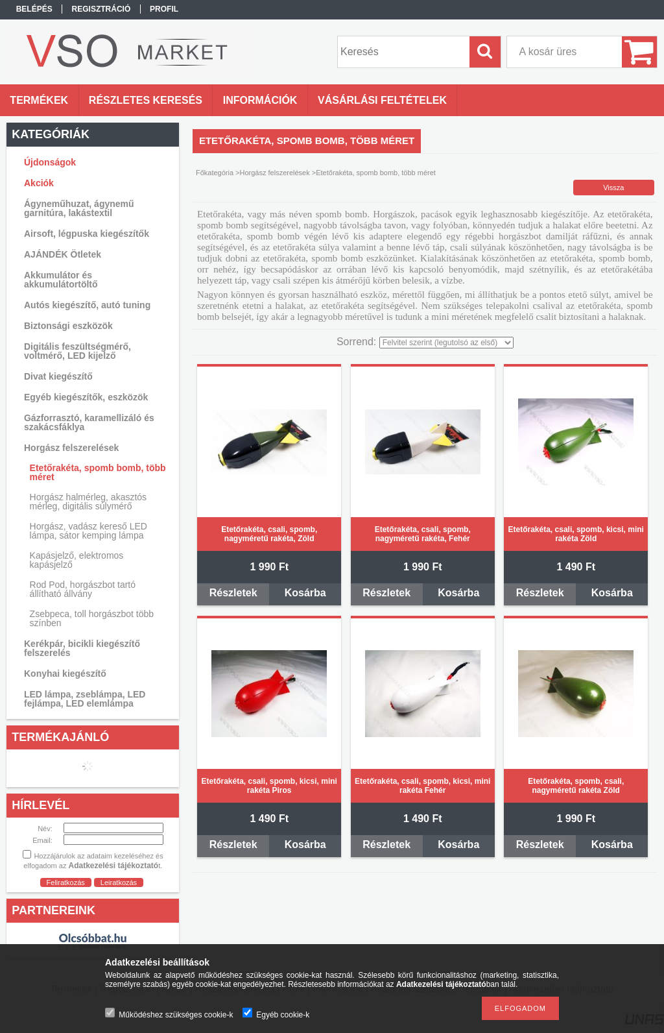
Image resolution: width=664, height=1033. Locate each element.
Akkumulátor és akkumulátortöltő (61, 279)
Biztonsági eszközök (68, 326)
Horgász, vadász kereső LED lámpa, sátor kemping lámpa (88, 531)
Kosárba (305, 592)
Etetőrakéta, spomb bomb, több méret (98, 472)
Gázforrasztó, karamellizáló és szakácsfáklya (89, 422)
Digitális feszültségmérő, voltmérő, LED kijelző (77, 351)
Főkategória (214, 172)
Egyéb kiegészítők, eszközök (86, 397)
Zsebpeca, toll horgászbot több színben (92, 618)
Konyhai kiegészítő (65, 673)
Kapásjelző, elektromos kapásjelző (77, 560)
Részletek (233, 592)
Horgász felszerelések (275, 172)
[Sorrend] (446, 342)
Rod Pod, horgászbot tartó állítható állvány (83, 589)
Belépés (34, 9)
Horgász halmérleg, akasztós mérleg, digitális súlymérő (88, 501)
